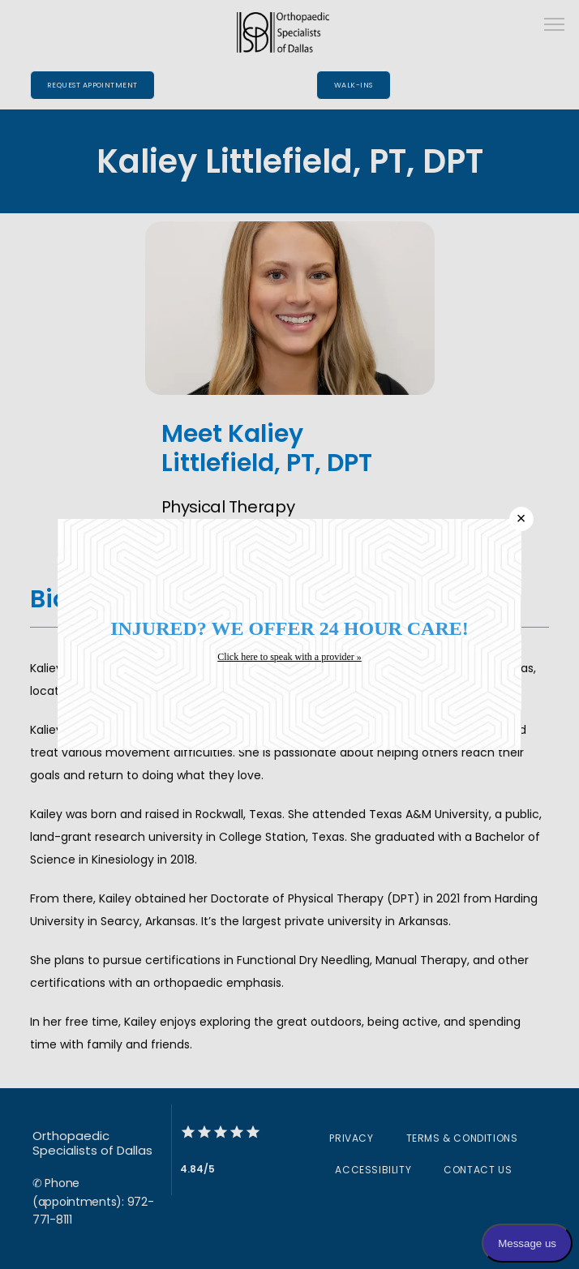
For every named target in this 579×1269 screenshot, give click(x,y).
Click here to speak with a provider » (289, 656)
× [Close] (521, 518)
